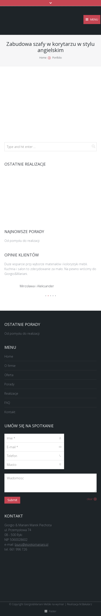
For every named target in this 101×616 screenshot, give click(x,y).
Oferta (8, 375)
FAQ (7, 403)
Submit (12, 500)
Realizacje (11, 393)
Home (43, 58)
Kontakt (9, 412)
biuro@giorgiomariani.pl (31, 544)
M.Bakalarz (85, 604)
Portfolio (57, 58)
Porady (9, 384)
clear (90, 499)
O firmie (10, 366)
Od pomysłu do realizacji (22, 241)
